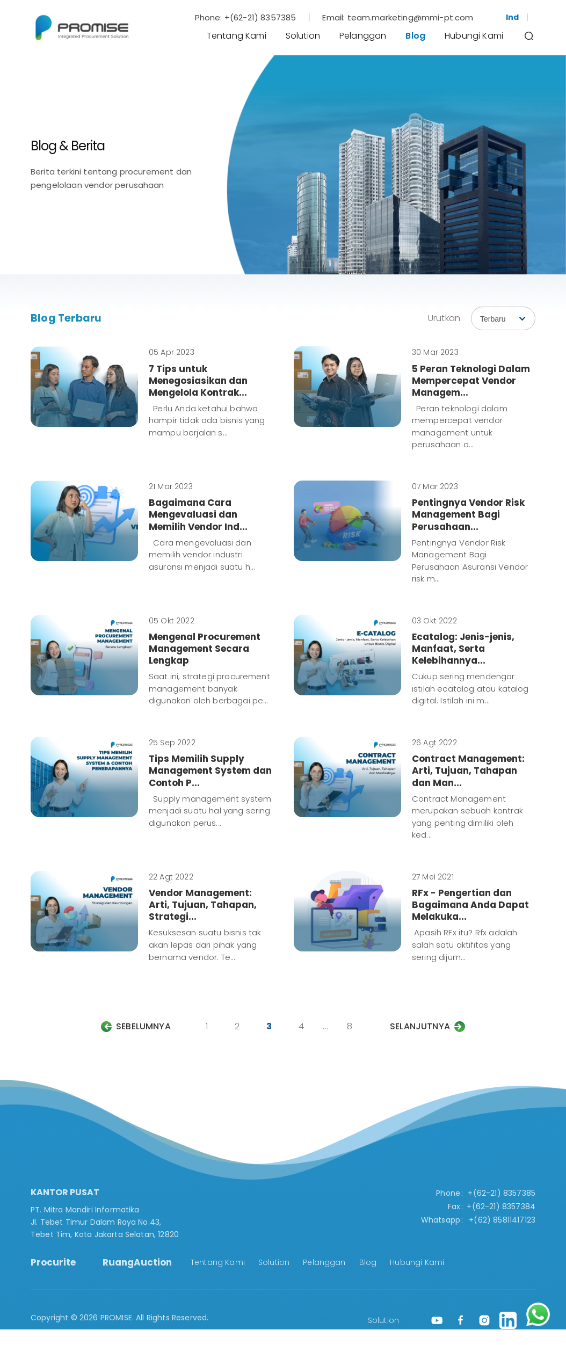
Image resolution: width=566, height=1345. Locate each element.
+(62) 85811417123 (502, 1220)
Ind (512, 17)
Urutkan (444, 318)
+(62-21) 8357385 (260, 17)
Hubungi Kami (474, 36)
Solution (303, 36)
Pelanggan (362, 36)
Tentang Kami (236, 36)
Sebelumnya (143, 1026)
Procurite (53, 1262)
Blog (415, 36)
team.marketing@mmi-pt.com (410, 17)
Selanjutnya (420, 1026)
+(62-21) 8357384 (501, 1206)
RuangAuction (137, 1262)
